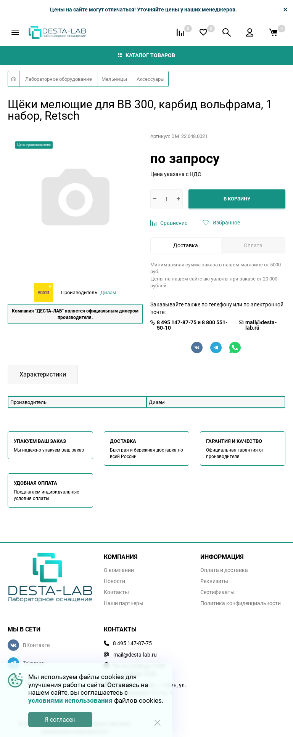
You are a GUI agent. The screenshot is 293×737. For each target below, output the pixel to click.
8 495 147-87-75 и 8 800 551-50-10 (192, 325)
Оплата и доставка (224, 570)
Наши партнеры (123, 603)
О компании (119, 570)
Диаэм (108, 292)
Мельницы (114, 78)
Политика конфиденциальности (240, 603)
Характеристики (42, 374)
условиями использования (70, 700)
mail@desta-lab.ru (261, 325)
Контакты (116, 592)
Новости (114, 581)
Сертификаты (217, 592)
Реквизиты (214, 581)
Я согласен (60, 719)
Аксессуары (150, 78)
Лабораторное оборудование (58, 78)
